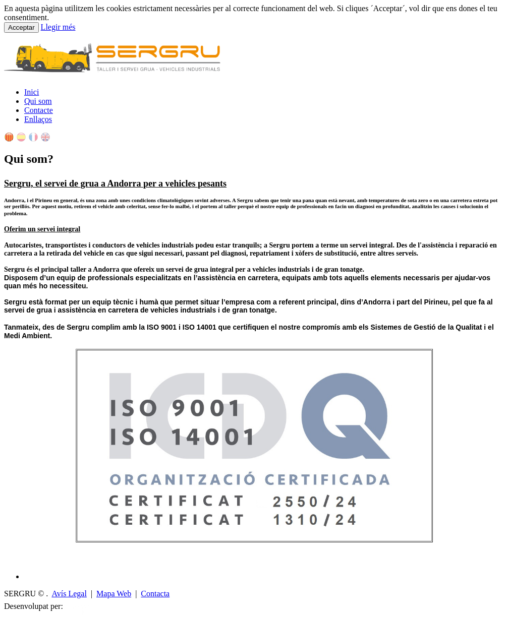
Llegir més (58, 27)
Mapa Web (113, 593)
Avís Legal (68, 593)
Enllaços (38, 119)
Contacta (155, 593)
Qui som (38, 101)
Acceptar (21, 27)
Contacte (38, 110)
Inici (31, 92)
